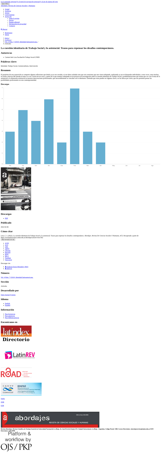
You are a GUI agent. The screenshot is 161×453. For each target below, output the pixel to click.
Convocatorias (9, 15)
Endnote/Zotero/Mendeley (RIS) (16, 267)
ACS (6, 245)
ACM (7, 243)
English (7, 303)
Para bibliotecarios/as (12, 318)
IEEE (7, 254)
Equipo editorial (14, 22)
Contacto (12, 26)
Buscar (4, 29)
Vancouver (8, 260)
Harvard (7, 252)
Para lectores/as (10, 314)
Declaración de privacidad (17, 24)
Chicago (7, 250)
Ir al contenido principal (9, 2)
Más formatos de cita (8, 239)
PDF (6, 218)
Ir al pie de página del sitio (49, 2)
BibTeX (8, 269)
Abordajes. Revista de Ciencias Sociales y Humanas (18, 6)
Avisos (7, 13)
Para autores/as (10, 316)
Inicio (7, 38)
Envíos (11, 20)
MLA (7, 256)
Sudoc (3, 399)
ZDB (2, 402)
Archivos (8, 11)
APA (6, 247)
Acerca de (8, 16)
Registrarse (8, 33)
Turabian (8, 258)
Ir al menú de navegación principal (28, 2)
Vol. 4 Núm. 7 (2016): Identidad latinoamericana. (21, 42)
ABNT (7, 249)
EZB (2, 405)
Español (7, 305)
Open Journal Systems (8, 295)
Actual (7, 9)
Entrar (7, 35)
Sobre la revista (14, 18)
